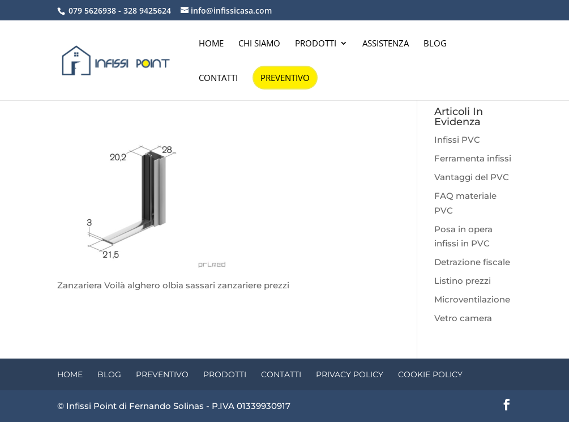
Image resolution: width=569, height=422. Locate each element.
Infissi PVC (457, 139)
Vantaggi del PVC (471, 177)
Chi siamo (259, 44)
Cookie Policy (430, 374)
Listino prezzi (462, 280)
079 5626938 (92, 10)
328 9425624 (147, 10)
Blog (435, 44)
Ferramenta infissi (472, 158)
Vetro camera (463, 318)
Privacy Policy (349, 374)
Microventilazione (472, 299)
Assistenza (385, 44)
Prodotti (315, 44)
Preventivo (285, 77)
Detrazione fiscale (472, 262)
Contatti (218, 78)
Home (211, 44)
